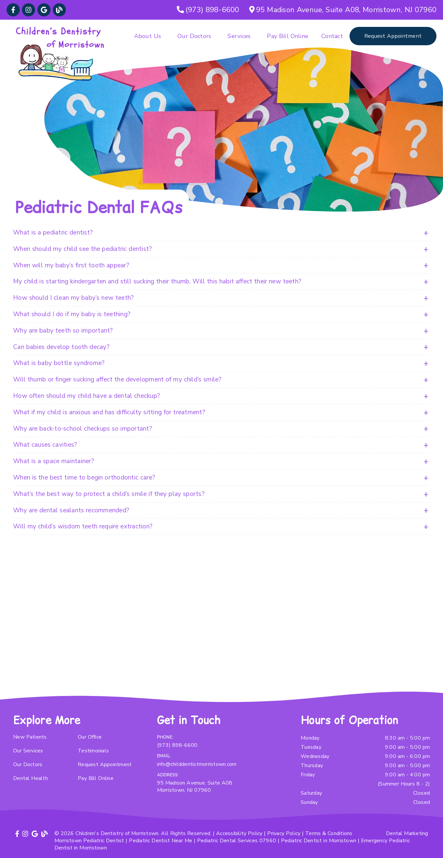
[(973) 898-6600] (208, 10)
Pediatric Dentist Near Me (160, 840)
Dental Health (30, 778)
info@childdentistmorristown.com (197, 764)
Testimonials (93, 750)
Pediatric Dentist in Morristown (318, 840)
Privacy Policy (283, 833)
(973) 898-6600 (177, 745)
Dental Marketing (407, 833)
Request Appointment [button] (393, 36)
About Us (147, 36)
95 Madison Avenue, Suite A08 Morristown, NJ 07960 (194, 786)
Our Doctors (194, 36)
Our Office (90, 737)
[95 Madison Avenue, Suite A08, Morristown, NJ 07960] (343, 10)
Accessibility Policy (239, 833)
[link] (13, 9)
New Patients (30, 737)
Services (239, 36)
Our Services (28, 750)
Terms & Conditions (328, 833)
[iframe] (221, 625)
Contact (332, 36)
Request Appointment (104, 764)
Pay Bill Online (287, 36)
